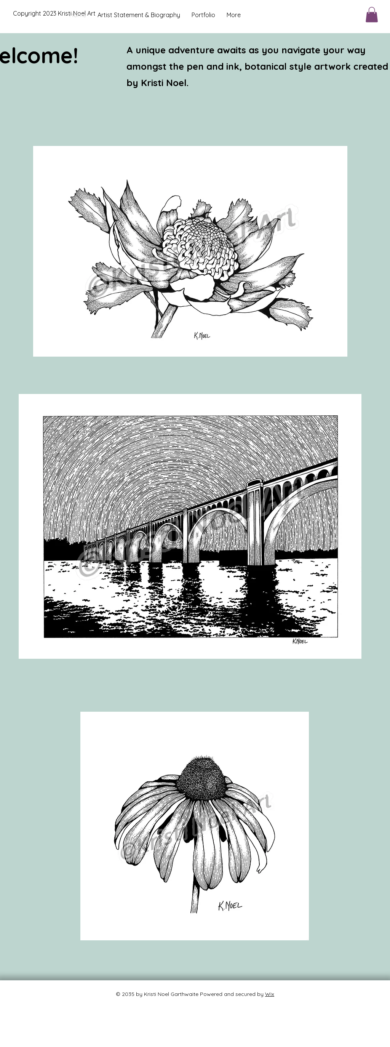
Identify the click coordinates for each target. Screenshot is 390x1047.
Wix (269, 994)
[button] (371, 14)
